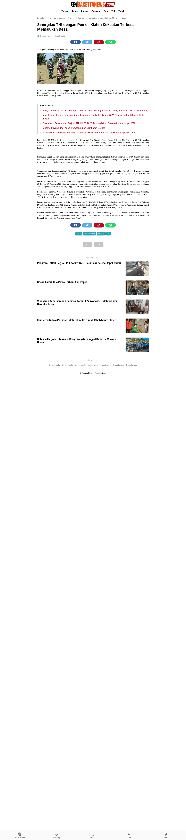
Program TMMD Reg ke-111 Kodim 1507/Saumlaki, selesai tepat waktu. (79, 263)
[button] (75, 42)
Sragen (84, 11)
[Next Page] (98, 244)
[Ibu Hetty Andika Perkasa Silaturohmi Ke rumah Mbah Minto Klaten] (137, 326)
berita (79, 234)
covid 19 (101, 234)
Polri (105, 11)
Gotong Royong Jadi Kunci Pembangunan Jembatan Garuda (74, 128)
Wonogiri (96, 11)
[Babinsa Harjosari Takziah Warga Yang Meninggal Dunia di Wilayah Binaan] (137, 345)
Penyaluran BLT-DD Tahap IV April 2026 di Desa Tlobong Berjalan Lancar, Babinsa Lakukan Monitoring (95, 110)
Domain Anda (54, 365)
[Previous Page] (87, 244)
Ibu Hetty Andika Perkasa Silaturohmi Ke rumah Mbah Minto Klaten (76, 320)
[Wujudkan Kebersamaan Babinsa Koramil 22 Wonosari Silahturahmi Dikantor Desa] (137, 307)
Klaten (74, 11)
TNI (113, 11)
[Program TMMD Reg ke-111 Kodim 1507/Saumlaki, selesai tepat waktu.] (137, 268)
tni (109, 234)
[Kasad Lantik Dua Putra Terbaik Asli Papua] (137, 287)
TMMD (121, 11)
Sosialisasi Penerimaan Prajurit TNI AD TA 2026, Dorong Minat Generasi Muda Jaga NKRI (89, 123)
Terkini (64, 11)
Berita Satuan (89, 234)
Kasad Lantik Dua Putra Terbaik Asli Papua (62, 282)
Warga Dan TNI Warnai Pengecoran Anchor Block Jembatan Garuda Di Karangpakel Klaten (89, 132)
